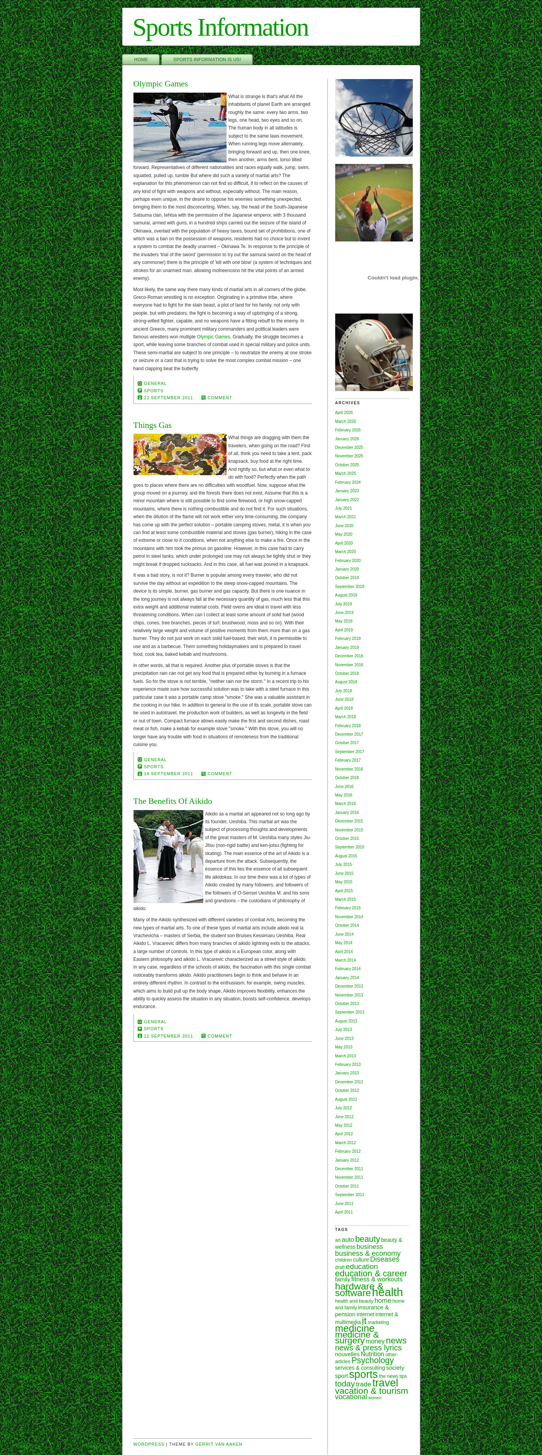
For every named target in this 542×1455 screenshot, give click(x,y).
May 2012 (344, 1125)
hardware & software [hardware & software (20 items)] (359, 1289)
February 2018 (348, 726)
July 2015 (343, 864)
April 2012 (344, 1134)
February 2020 (348, 561)
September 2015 (349, 847)
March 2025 (345, 473)
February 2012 (348, 1151)
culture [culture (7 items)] (361, 1260)
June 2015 (344, 873)
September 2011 (349, 1195)
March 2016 (345, 804)
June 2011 (344, 1204)
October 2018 (347, 673)
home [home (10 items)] (382, 1300)
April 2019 (344, 630)
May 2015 (344, 882)
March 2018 (345, 717)
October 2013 (347, 1004)
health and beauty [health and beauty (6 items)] (354, 1301)
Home (141, 59)
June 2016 (344, 786)
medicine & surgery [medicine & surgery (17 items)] (357, 1337)
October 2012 (347, 1090)
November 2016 (349, 769)
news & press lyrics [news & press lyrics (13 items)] (368, 1347)
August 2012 (346, 1099)
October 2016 (347, 778)
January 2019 (347, 647)
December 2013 (349, 986)
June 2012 (344, 1117)
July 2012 (343, 1108)
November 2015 (349, 830)
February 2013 (348, 1064)
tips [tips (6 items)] (403, 1376)
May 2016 (344, 795)
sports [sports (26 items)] (363, 1374)
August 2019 (346, 595)
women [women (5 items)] (374, 1397)
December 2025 (349, 447)
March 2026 (345, 421)
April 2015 (344, 891)
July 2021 (343, 508)
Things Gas (152, 425)
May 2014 (344, 943)
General (155, 383)
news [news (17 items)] (396, 1340)
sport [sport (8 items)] (341, 1375)
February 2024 (348, 482)
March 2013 (345, 1056)
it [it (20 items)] (364, 1320)
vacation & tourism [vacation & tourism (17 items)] (372, 1391)
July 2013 (343, 1029)
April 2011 (344, 1212)
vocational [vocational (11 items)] (351, 1397)
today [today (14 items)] (345, 1383)
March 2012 (345, 1143)
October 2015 (347, 838)
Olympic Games (160, 83)
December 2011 (349, 1169)
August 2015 (346, 856)
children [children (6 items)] (343, 1260)
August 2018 (346, 682)
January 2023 (347, 491)
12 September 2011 (168, 1036)
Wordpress (149, 1444)
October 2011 (347, 1186)
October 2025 (347, 465)
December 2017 (349, 734)
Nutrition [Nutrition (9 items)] (372, 1353)
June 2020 (344, 526)
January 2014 (347, 978)
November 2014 (349, 917)
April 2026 (344, 412)
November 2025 (349, 456)
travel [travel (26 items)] (385, 1383)
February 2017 (348, 760)
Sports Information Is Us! (207, 59)
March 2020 (345, 552)
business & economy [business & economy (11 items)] (368, 1253)
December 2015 (349, 821)
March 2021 (345, 517)
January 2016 (347, 812)
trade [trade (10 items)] (363, 1384)
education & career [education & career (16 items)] (371, 1273)
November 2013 (349, 995)
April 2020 (344, 543)
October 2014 (347, 925)
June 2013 (344, 1038)
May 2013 (344, 1047)
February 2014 (348, 969)
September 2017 (349, 752)
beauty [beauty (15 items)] (367, 1239)
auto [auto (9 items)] (348, 1239)
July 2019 (343, 604)
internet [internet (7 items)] (365, 1314)
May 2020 (344, 534)
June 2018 (344, 699)
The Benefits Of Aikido (172, 801)
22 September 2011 (168, 397)
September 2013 (349, 1012)
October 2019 (347, 578)
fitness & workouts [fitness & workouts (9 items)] (377, 1279)
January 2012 (347, 1160)
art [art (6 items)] (338, 1240)
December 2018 (349, 656)
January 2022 (347, 500)
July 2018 (343, 691)
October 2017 (347, 743)
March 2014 (345, 960)
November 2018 (349, 665)
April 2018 (344, 708)
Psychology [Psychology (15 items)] (373, 1360)
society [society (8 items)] (395, 1367)
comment (220, 397)
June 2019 (344, 612)
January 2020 (347, 569)
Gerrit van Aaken (219, 1444)
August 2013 (346, 1021)
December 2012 (349, 1082)
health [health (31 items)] (387, 1292)
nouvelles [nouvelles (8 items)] (347, 1354)
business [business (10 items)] (370, 1246)
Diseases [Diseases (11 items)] (384, 1259)
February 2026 (348, 430)
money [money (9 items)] (375, 1341)
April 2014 (344, 952)
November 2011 (349, 1177)
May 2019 (344, 621)
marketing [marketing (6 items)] (378, 1322)
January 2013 (347, 1073)
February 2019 (348, 638)
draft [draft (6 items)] (340, 1267)
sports (154, 390)
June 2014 (344, 934)
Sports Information (220, 27)
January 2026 (347, 439)
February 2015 (348, 908)
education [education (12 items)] (362, 1266)
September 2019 (349, 586)
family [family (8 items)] (342, 1279)
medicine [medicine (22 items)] (355, 1328)
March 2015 (345, 899)
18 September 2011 (168, 773)
